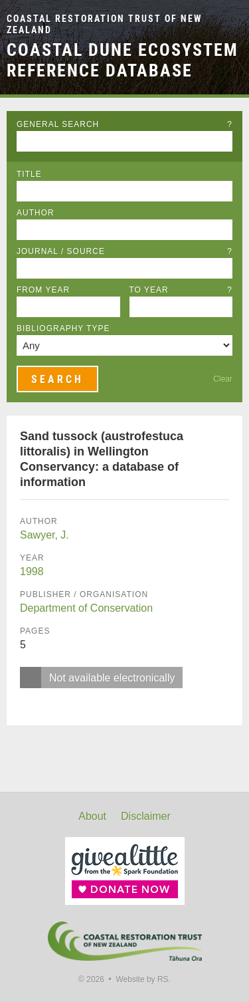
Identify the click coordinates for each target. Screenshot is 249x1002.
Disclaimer (146, 816)
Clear (222, 379)
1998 (32, 571)
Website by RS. (143, 979)
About (92, 816)
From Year (43, 290)
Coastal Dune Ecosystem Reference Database (122, 60)
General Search (124, 124)
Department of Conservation (86, 608)
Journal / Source (124, 251)
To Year (181, 290)
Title (29, 174)
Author (35, 212)
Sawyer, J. (44, 535)
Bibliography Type (63, 328)
